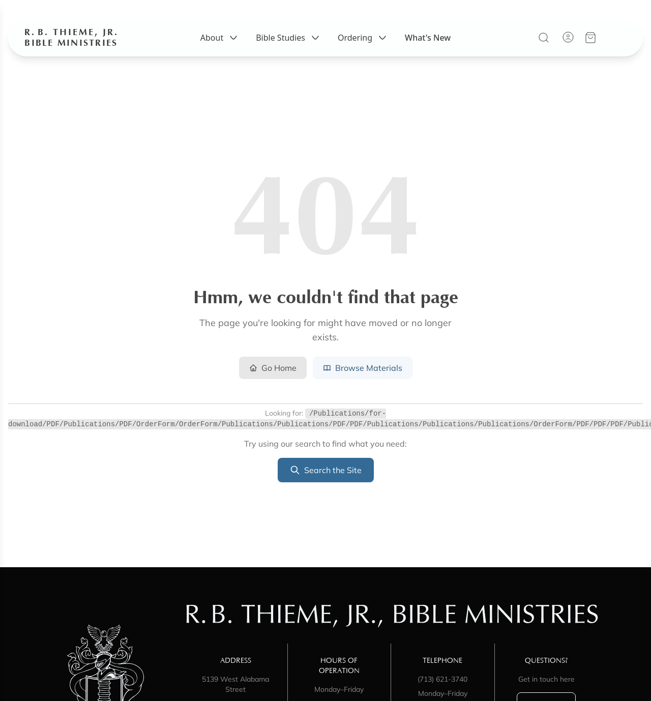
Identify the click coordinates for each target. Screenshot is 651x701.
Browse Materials (362, 368)
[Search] (544, 38)
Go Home (273, 368)
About (220, 38)
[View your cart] (591, 38)
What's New (428, 38)
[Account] (568, 38)
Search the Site (326, 470)
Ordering (363, 38)
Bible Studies (288, 38)
